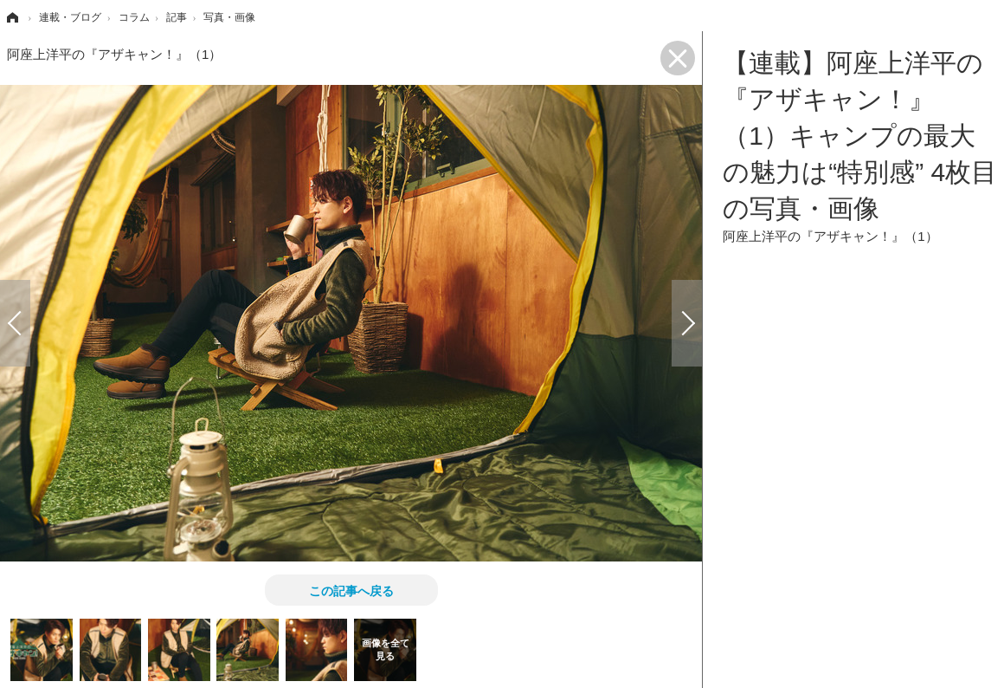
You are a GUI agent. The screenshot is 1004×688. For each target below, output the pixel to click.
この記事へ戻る (351, 590)
